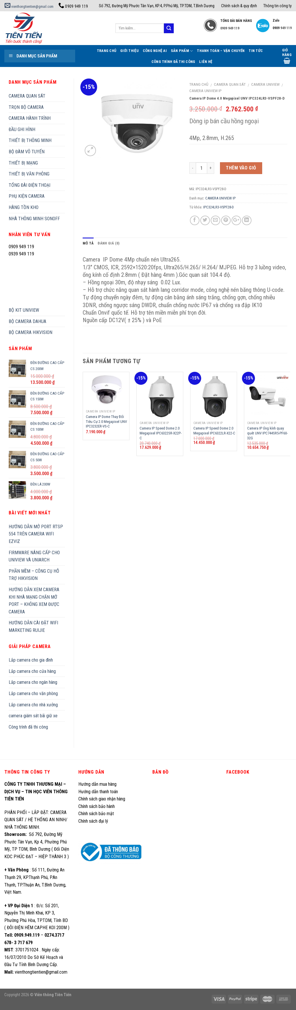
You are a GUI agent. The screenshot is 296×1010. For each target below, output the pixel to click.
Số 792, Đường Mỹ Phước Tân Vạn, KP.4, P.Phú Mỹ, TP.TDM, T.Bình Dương (156, 5)
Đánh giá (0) (108, 243)
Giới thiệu (129, 50)
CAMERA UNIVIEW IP (205, 90)
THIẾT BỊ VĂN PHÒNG (29, 174)
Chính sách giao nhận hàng (101, 799)
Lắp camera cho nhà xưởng (33, 704)
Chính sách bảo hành (96, 806)
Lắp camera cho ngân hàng (33, 682)
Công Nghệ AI (155, 50)
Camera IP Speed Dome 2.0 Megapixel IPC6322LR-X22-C (214, 430)
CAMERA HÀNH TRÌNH (30, 118)
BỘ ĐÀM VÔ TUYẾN (27, 151)
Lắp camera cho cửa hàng (32, 671)
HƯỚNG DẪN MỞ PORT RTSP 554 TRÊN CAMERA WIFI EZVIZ (36, 534)
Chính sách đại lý (93, 821)
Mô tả (88, 243)
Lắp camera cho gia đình (31, 660)
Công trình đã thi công (173, 61)
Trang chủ (198, 84)
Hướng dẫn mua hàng (97, 784)
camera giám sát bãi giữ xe (33, 715)
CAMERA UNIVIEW (265, 84)
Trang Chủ (106, 50)
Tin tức (256, 50)
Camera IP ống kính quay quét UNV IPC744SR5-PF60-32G (267, 433)
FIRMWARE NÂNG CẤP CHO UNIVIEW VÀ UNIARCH (34, 556)
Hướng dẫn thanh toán (98, 791)
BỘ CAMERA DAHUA (27, 321)
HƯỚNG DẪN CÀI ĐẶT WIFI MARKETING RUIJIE (33, 626)
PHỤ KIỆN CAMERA (27, 196)
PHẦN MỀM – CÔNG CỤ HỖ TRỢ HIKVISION (34, 574)
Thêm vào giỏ (241, 168)
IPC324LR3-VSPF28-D (218, 207)
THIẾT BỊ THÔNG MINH (30, 140)
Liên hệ (205, 61)
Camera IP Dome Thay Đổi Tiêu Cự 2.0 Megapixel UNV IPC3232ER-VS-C (106, 422)
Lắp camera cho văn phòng (33, 693)
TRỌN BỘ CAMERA (26, 107)
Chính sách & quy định (239, 5)
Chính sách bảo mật (96, 813)
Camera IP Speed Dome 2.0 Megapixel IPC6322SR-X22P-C (161, 433)
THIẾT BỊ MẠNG (23, 163)
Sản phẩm (182, 51)
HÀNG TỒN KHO (23, 207)
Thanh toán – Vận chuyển (221, 50)
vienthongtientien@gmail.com (29, 7)
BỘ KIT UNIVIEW (24, 310)
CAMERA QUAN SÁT (230, 84)
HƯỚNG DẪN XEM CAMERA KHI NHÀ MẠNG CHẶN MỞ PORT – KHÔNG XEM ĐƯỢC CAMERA (34, 601)
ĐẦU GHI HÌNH (22, 129)
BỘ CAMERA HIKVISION (30, 332)
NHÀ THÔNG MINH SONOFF (34, 218)
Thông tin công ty (277, 5)
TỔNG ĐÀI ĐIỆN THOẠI (29, 185)
